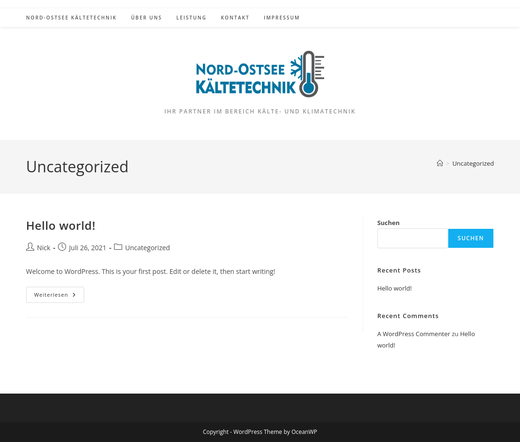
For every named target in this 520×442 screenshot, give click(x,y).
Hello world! (61, 225)
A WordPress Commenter (414, 333)
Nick (43, 247)
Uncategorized (473, 163)
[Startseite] (440, 163)
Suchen (388, 222)
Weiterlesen (59, 296)
